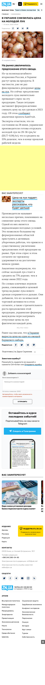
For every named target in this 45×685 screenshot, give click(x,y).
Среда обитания (8, 633)
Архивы (5, 530)
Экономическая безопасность (28, 613)
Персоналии (27, 618)
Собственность (28, 637)
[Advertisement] (22, 168)
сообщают (24, 113)
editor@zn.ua (7, 567)
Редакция (6, 538)
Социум (25, 622)
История (25, 626)
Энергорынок (7, 615)
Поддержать (30, 4)
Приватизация (8, 618)
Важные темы (8, 10)
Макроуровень (8, 611)
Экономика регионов (10, 622)
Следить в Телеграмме (22, 431)
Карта (4, 542)
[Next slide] (41, 10)
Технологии (7, 629)
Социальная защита (30, 601)
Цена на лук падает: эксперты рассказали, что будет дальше (24, 202)
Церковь (5, 637)
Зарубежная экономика (32, 605)
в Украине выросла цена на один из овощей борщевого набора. (21, 336)
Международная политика (8, 606)
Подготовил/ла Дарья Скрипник (17, 351)
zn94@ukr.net (32, 561)
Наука (4, 626)
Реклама (5, 534)
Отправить (22, 401)
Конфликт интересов (30, 608)
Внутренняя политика (11, 601)
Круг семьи (26, 630)
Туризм (25, 633)
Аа (20, 4)
